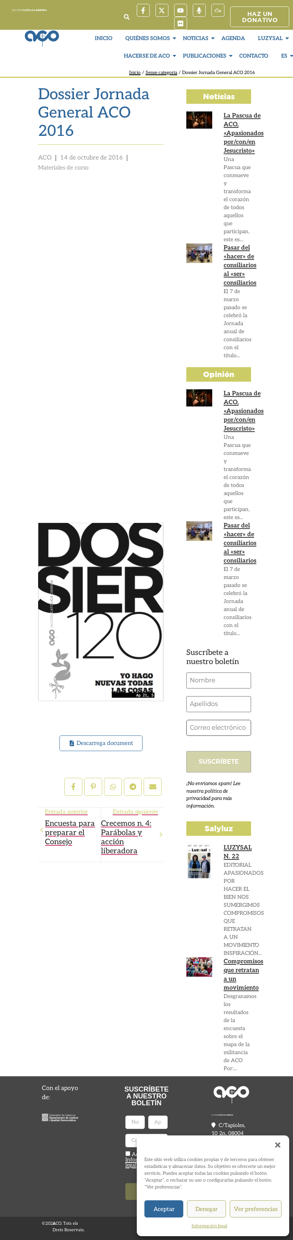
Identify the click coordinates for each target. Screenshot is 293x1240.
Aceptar (164, 1209)
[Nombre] (218, 680)
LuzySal (271, 38)
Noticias (196, 38)
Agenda (233, 38)
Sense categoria (161, 73)
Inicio (103, 38)
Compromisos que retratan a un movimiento (243, 975)
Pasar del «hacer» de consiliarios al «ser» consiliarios (240, 265)
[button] (278, 1145)
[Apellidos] (218, 704)
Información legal (209, 1226)
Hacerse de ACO (148, 56)
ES (285, 56)
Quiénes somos (148, 38)
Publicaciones (205, 56)
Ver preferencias (255, 1209)
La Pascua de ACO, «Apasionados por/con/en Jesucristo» (244, 133)
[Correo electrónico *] (218, 728)
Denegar (206, 1209)
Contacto (253, 56)
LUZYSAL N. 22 (238, 852)
